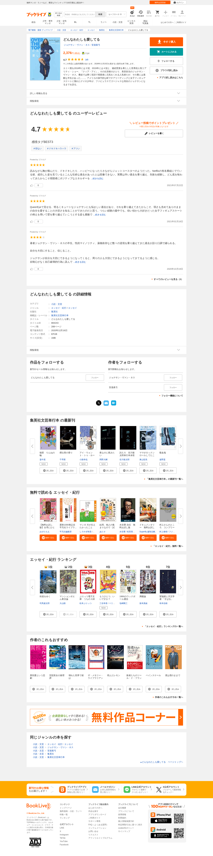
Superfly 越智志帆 (147, 532)
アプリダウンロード (97, 814)
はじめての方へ (167, 22)
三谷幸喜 (103, 603)
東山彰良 (143, 459)
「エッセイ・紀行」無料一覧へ (168, 546)
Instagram (64, 835)
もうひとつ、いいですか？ (107, 597)
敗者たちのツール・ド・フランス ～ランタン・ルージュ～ (134, 679)
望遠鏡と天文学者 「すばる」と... (167, 599)
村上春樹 (163, 532)
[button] (48, 470)
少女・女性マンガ (62, 22)
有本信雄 (163, 603)
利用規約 (122, 818)
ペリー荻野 (114, 603)
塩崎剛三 (123, 603)
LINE (62, 828)
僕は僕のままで (172, 675)
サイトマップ (124, 831)
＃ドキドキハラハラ (56, 148)
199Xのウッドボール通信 (127, 597)
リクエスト (93, 835)
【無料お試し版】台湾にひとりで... (47, 527)
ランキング (65, 818)
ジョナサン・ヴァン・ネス (77, 45)
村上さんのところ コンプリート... (167, 527)
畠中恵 (43, 459)
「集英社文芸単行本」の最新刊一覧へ (164, 479)
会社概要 (122, 808)
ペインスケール (153, 675)
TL (89, 22)
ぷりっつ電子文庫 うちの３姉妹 (87, 599)
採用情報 (122, 814)
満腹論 (142, 596)
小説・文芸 (117, 22)
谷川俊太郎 (124, 459)
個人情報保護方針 (126, 821)
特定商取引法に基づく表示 (130, 825)
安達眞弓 (96, 45)
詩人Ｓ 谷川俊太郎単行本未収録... (127, 455)
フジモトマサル (176, 532)
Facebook (64, 845)
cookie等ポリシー (126, 828)
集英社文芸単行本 (60, 315)
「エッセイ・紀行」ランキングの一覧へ (163, 626)
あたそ (103, 532)
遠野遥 (162, 459)
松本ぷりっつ (86, 603)
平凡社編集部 (66, 532)
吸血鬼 (162, 452)
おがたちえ (45, 532)
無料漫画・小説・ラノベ (71, 811)
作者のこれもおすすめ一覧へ (169, 697)
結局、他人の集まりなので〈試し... (107, 527)
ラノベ (103, 22)
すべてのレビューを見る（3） (168, 279)
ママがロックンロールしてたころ (147, 455)
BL (75, 22)
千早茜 (63, 459)
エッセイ (72, 308)
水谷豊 (122, 532)
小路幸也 (84, 459)
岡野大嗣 (103, 459)
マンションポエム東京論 (67, 597)
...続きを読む (97, 178)
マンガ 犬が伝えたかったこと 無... (87, 527)
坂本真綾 (143, 603)
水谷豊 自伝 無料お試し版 (127, 526)
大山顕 (63, 603)
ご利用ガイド (180, 22)
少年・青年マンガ (48, 22)
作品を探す (93, 811)
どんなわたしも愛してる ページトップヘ (161, 762)
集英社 (54, 311)
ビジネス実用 (131, 22)
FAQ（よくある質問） (98, 825)
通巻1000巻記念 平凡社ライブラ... (68, 526)
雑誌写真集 (145, 22)
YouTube (64, 841)
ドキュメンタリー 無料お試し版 (147, 527)
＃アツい (75, 148)
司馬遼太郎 (45, 603)
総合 (34, 22)
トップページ (66, 808)
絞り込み (58, 14)
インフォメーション (97, 828)
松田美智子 (132, 532)
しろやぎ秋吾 (86, 532)
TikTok (62, 838)
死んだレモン (113, 675)
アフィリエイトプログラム (100, 838)
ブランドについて (126, 811)
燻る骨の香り (66, 452)
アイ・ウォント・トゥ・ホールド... (87, 455)
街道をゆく (45, 596)
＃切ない (37, 148)
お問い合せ (93, 831)
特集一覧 (64, 814)
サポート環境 (94, 821)
